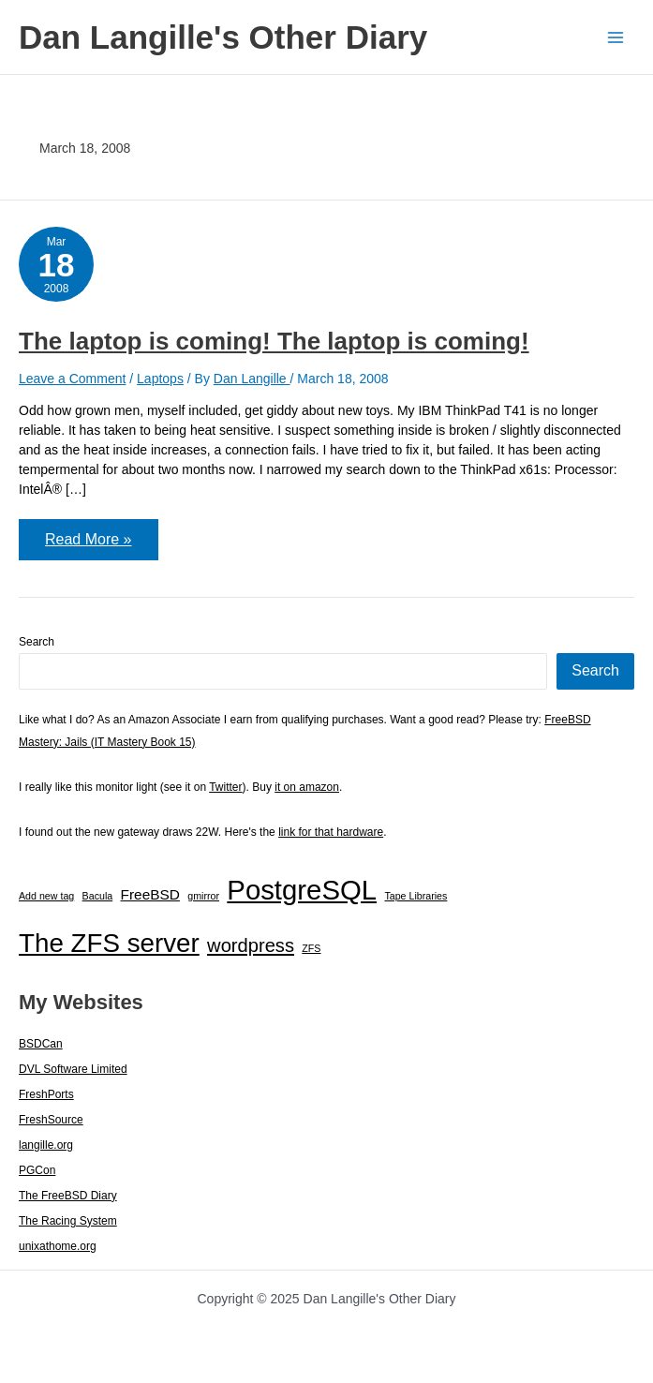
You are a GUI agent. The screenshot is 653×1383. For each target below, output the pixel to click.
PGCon (37, 1170)
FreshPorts (46, 1094)
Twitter (225, 787)
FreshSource (51, 1119)
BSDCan (41, 1043)
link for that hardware (330, 832)
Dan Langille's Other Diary (223, 37)
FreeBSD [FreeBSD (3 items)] (150, 894)
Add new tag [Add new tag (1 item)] (46, 895)
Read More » (88, 545)
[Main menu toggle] (615, 37)
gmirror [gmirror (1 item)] (203, 895)
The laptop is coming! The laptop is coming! (274, 341)
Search (36, 641)
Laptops (160, 378)
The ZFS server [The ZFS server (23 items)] (109, 943)
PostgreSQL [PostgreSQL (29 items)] (302, 889)
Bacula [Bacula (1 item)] (97, 895)
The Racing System (68, 1220)
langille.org (46, 1145)
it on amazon (307, 787)
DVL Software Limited (73, 1069)
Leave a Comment (72, 378)
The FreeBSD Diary (68, 1195)
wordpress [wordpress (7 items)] (250, 945)
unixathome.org (57, 1246)
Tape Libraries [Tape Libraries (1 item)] (415, 895)
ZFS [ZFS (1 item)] (311, 948)
